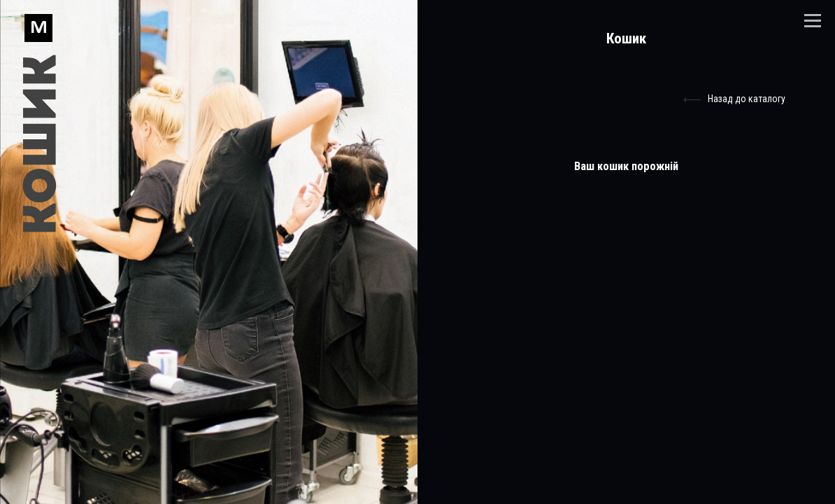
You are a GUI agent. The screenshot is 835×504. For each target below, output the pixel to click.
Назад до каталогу (734, 99)
